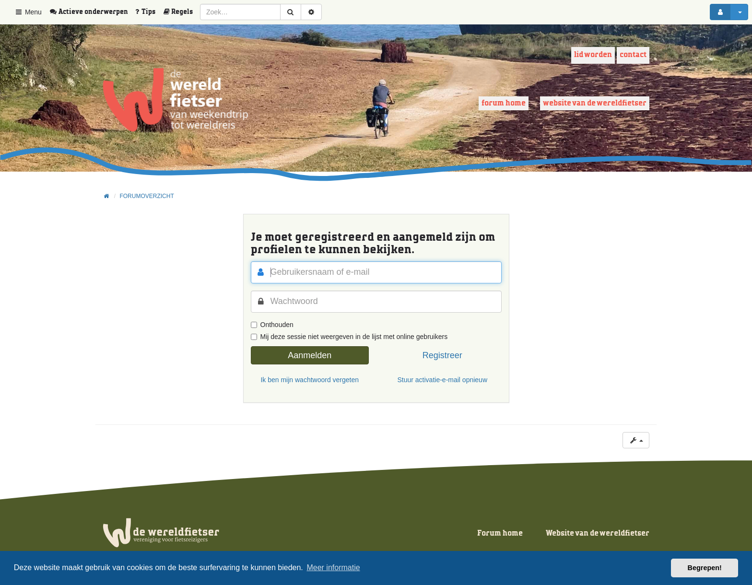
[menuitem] (92, 12)
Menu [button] (28, 12)
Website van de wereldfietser (594, 103)
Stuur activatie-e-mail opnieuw (442, 380)
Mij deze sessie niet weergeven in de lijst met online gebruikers (349, 336)
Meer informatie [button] (333, 567)
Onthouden (272, 324)
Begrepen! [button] (705, 568)
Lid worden (593, 55)
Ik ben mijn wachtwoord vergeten (309, 380)
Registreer (442, 355)
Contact (633, 55)
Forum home (504, 103)
